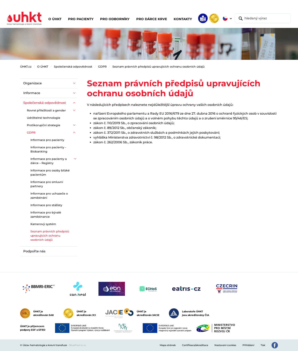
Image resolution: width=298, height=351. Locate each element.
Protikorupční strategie (43, 125)
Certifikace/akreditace (195, 345)
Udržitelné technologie (43, 118)
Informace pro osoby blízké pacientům (50, 172)
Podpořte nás (34, 251)
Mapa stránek (168, 345)
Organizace (32, 83)
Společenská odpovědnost (73, 66)
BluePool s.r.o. (77, 345)
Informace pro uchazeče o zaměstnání (49, 196)
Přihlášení (248, 345)
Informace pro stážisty (46, 205)
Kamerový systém (43, 224)
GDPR (102, 66)
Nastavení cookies (225, 345)
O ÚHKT (42, 66)
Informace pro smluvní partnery (46, 184)
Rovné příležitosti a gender (46, 110)
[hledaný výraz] (263, 18)
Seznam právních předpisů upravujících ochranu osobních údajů (158, 66)
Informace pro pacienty (47, 140)
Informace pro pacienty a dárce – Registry (48, 161)
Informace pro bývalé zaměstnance (45, 214)
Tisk (263, 345)
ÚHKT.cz (25, 66)
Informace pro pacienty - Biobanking (48, 149)
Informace (31, 93)
